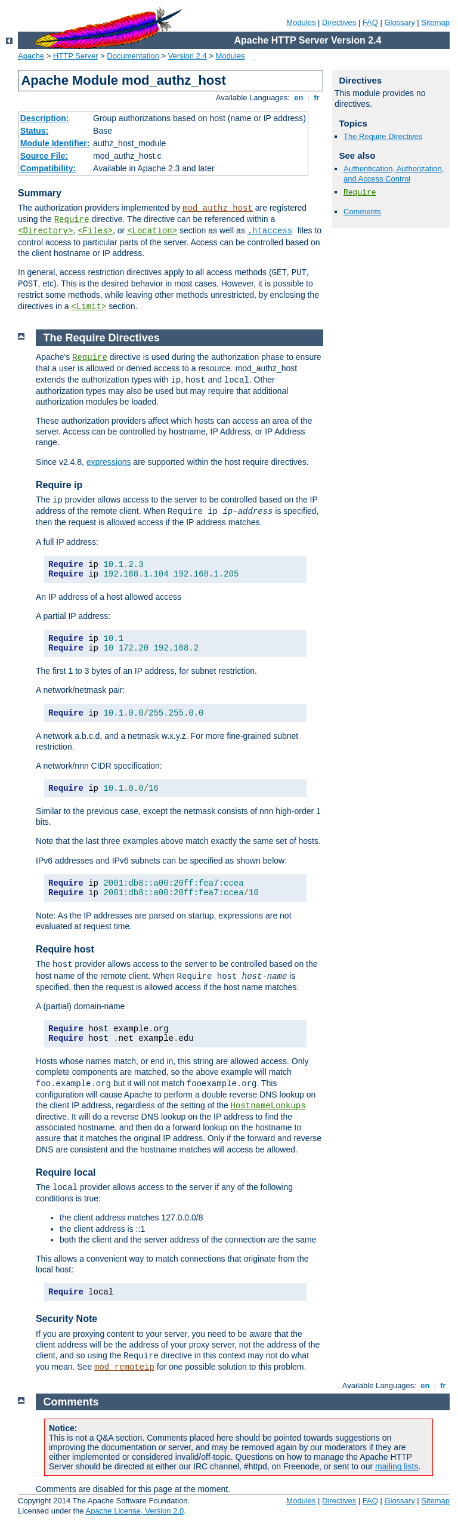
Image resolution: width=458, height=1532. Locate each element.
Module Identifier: (55, 143)
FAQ (370, 22)
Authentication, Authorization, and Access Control (394, 173)
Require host (65, 949)
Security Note (66, 1319)
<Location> (152, 231)
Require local (65, 1172)
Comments (362, 211)
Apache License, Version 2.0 (134, 1510)
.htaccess (270, 231)
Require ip (59, 485)
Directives (339, 22)
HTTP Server (75, 55)
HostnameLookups (268, 1106)
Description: (44, 118)
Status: (34, 130)
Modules (300, 22)
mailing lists (396, 1466)
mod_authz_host (217, 208)
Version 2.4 (187, 55)
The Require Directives (383, 136)
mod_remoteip (124, 1367)
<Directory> (45, 231)
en (298, 97)
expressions (108, 462)
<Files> (95, 231)
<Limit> (88, 307)
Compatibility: (48, 168)
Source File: (44, 156)
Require (71, 219)
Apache (31, 55)
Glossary (399, 22)
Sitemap (435, 22)
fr (317, 97)
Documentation (133, 55)
